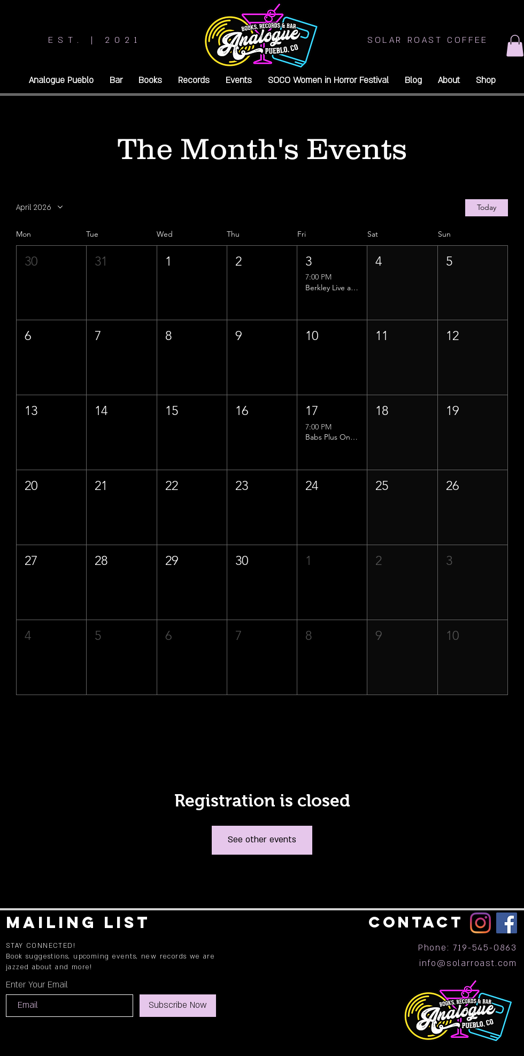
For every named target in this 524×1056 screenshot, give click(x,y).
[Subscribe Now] (178, 1005)
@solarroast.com (477, 963)
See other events (262, 840)
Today (486, 207)
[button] (515, 46)
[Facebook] (506, 922)
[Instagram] (480, 922)
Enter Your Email (37, 985)
